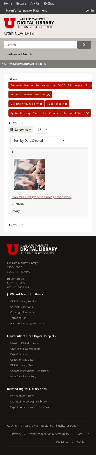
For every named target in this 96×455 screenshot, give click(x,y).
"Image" (57, 103)
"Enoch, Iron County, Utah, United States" (50, 113)
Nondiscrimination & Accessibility (49, 434)
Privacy (16, 434)
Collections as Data (21, 359)
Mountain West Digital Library (28, 401)
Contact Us (15, 279)
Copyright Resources (23, 312)
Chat (49, 3)
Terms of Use (18, 318)
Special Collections (21, 307)
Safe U (80, 434)
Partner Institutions (22, 396)
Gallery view (22, 129)
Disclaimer (62, 442)
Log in (90, 10)
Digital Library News (22, 365)
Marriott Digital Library (24, 343)
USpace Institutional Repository (29, 371)
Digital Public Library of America (29, 407)
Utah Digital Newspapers (25, 349)
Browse (21, 3)
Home (8, 3)
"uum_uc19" (26, 103)
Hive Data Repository (23, 376)
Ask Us (35, 3)
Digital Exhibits (19, 354)
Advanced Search (20, 54)
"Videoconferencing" (30, 94)
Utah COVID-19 (19, 33)
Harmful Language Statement (26, 10)
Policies (80, 442)
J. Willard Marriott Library (22, 263)
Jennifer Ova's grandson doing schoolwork (41, 197)
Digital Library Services (24, 301)
